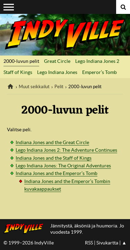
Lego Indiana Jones (57, 72)
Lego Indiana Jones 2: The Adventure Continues (66, 150)
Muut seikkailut (34, 86)
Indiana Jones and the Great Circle (52, 142)
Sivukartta (107, 242)
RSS (89, 242)
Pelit (58, 86)
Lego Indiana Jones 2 (97, 61)
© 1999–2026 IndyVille (28, 242)
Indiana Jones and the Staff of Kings (54, 158)
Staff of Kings (17, 72)
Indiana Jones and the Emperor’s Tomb (56, 173)
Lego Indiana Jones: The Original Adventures (63, 165)
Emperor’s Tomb (99, 72)
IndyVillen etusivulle (25, 229)
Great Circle (57, 61)
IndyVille (65, 35)
